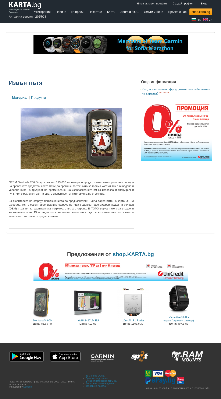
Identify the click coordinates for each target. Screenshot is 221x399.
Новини (61, 12)
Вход (204, 3)
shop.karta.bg (201, 12)
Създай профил (183, 3)
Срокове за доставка (97, 378)
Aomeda (27, 386)
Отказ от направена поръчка (101, 380)
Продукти (38, 97)
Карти (111, 12)
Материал (20, 97)
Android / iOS (129, 12)
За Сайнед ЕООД (95, 375)
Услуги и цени (153, 12)
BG (199, 19)
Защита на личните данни (100, 383)
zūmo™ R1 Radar (133, 320)
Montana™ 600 (42, 320)
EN (210, 19)
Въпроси (77, 12)
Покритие (95, 12)
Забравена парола (96, 386)
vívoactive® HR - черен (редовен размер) (179, 319)
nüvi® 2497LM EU (88, 320)
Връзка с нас (177, 12)
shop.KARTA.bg (133, 254)
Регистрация (41, 12)
